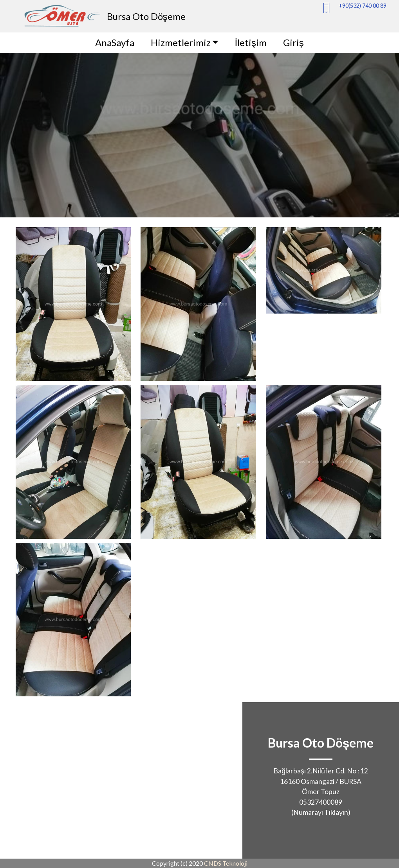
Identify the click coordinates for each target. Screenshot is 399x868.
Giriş (293, 42)
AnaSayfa (114, 42)
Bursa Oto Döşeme (146, 16)
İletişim (251, 42)
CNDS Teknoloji (225, 863)
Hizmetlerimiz (181, 42)
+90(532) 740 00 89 (362, 5)
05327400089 (320, 802)
